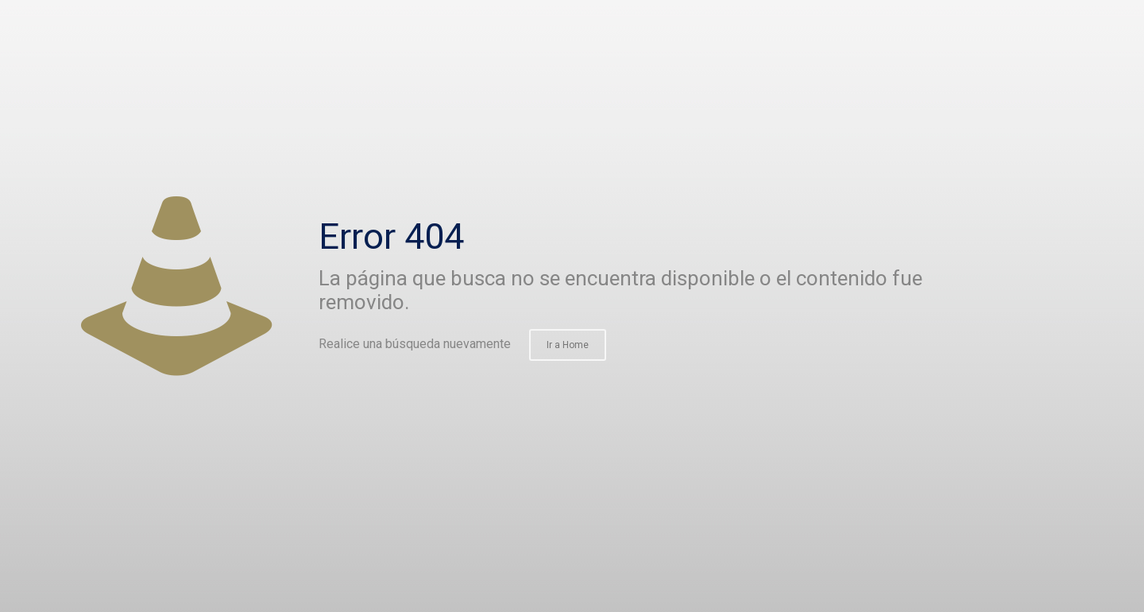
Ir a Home (568, 345)
